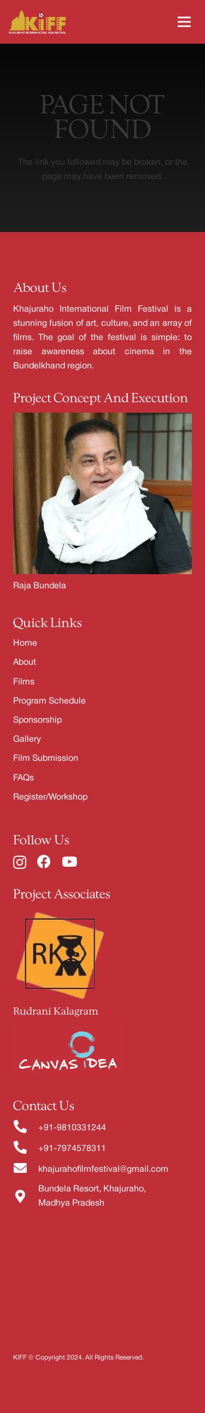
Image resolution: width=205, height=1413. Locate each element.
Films (23, 682)
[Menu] (184, 21)
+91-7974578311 (72, 1149)
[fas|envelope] (25, 1169)
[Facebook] (44, 861)
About (24, 662)
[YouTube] (69, 861)
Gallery (27, 739)
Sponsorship (37, 720)
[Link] (37, 22)
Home (25, 643)
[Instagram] (19, 862)
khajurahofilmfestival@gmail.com (103, 1169)
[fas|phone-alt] (25, 1128)
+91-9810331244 (72, 1128)
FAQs (23, 778)
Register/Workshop (50, 797)
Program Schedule (49, 701)
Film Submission (45, 758)
